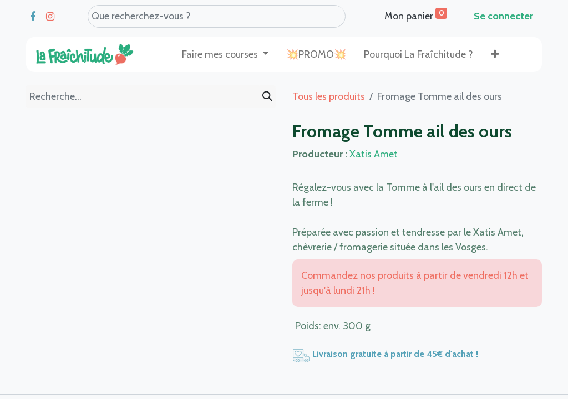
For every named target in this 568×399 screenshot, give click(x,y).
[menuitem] (316, 54)
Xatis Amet (373, 154)
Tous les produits (328, 96)
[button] (495, 54)
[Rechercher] (267, 96)
